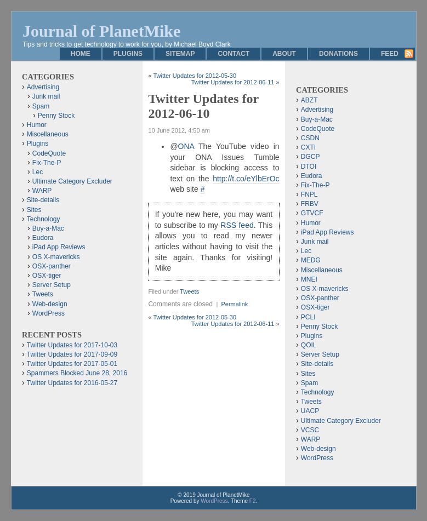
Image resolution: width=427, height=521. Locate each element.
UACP (310, 411)
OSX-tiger (46, 275)
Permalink (234, 304)
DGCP (310, 157)
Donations (338, 54)
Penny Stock (56, 115)
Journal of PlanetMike (101, 31)
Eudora (43, 238)
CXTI (308, 147)
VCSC (310, 430)
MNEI (309, 279)
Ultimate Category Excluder (72, 181)
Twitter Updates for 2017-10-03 (72, 345)
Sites (34, 210)
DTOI (308, 166)
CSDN (310, 138)
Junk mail (46, 96)
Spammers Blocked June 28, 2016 (77, 373)
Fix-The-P (46, 163)
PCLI (308, 317)
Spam (40, 106)
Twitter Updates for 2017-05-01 (72, 364)
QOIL (309, 345)
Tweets (189, 291)
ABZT (309, 100)
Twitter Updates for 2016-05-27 (72, 383)
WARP (42, 190)
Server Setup (51, 285)
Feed (389, 54)
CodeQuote (49, 153)
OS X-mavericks (56, 257)
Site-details (43, 200)
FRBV (309, 204)
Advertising (43, 87)
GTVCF (312, 213)
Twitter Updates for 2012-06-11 (233, 82)
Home (80, 54)
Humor (37, 125)
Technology (43, 219)
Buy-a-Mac (48, 228)
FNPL (309, 194)
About (284, 54)
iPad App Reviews (59, 247)
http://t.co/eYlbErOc (246, 178)
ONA (186, 146)
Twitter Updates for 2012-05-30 (194, 75)
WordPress (48, 313)
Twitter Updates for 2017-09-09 (72, 354)
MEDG (311, 260)
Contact (233, 54)
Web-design (49, 304)
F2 (252, 501)
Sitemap (180, 54)
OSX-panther (51, 266)
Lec (37, 172)
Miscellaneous (48, 134)
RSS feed (236, 225)
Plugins (128, 54)
